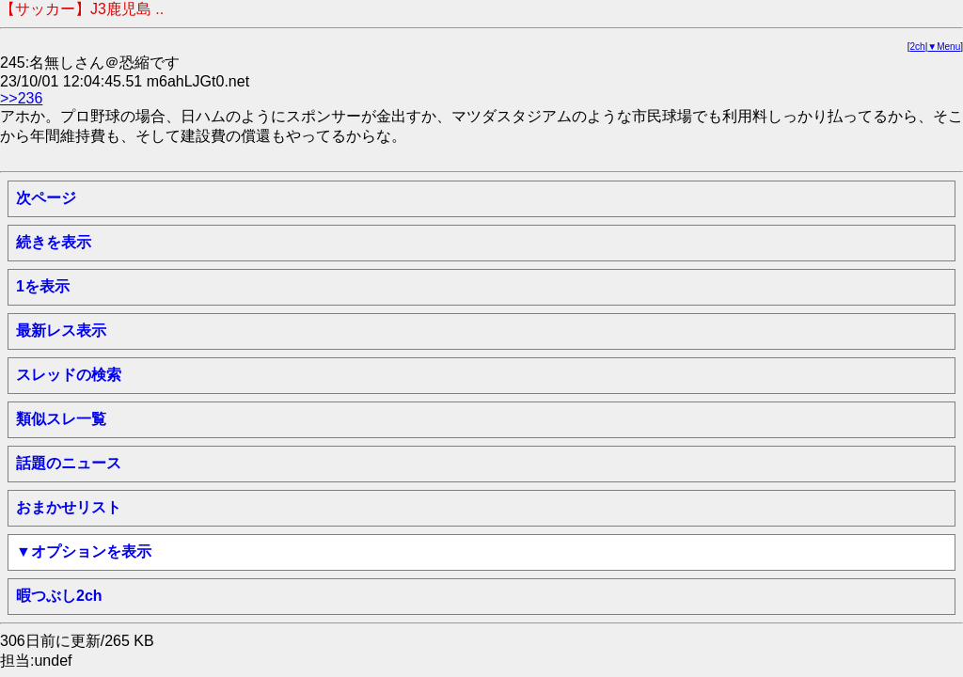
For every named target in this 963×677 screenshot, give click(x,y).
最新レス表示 (61, 330)
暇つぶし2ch (59, 596)
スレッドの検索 (68, 375)
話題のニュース (68, 463)
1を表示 (43, 286)
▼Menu (943, 46)
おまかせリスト (68, 507)
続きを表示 (53, 242)
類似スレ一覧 (61, 419)
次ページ (46, 198)
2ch (917, 46)
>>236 (21, 98)
